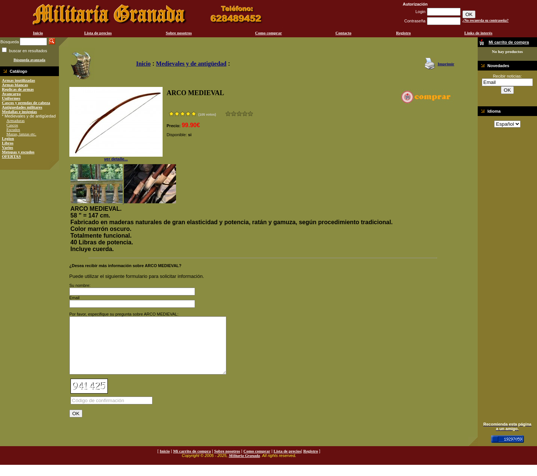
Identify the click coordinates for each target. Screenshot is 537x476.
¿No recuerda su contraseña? (485, 20)
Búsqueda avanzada (29, 60)
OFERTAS (11, 156)
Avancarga (11, 93)
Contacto (343, 33)
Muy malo (228, 113)
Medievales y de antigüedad (191, 63)
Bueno (239, 113)
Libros (7, 143)
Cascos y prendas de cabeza (26, 102)
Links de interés (478, 33)
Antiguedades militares (22, 107)
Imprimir (445, 64)
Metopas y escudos (18, 152)
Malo (233, 113)
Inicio (38, 33)
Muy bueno (245, 113)
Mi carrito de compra (192, 462)
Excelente (250, 113)
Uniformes (11, 98)
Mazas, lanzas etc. (21, 134)
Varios (7, 147)
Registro (403, 33)
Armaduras (15, 120)
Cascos (12, 125)
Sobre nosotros (179, 33)
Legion (8, 138)
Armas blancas (15, 84)
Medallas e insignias (19, 111)
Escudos (13, 129)
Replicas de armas (18, 89)
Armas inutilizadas (18, 80)
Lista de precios (98, 33)
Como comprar (268, 33)
